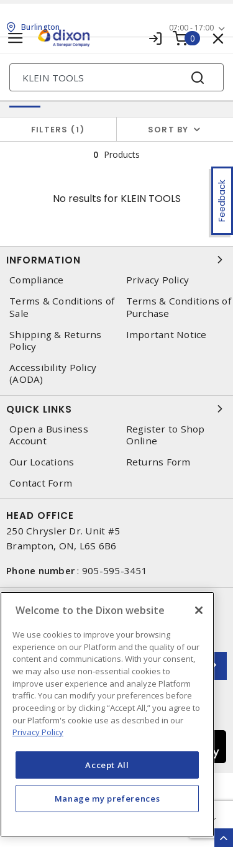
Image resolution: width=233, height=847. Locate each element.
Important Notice (166, 335)
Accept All (107, 765)
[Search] (116, 77)
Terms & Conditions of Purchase (178, 307)
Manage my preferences (107, 798)
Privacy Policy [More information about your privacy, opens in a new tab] (37, 732)
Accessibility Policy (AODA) (52, 373)
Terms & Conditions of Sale (61, 307)
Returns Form (158, 462)
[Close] (198, 610)
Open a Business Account (48, 435)
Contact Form (40, 483)
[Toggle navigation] (15, 38)
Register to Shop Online (165, 435)
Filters (58, 129)
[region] (107, 714)
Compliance (36, 280)
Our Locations (41, 462)
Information (116, 260)
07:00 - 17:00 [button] (191, 27)
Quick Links (116, 409)
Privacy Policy (158, 280)
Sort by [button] (168, 129)
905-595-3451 (114, 570)
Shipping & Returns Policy (55, 340)
